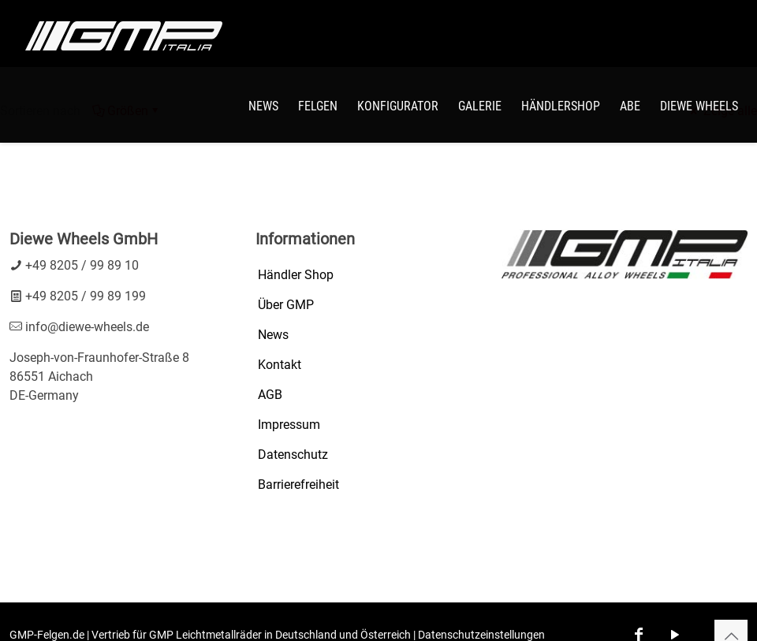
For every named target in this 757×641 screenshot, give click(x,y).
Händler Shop (296, 274)
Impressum (289, 424)
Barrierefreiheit (298, 484)
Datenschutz (293, 454)
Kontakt (279, 364)
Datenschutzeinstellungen (481, 634)
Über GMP (286, 304)
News (273, 334)
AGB (270, 394)
